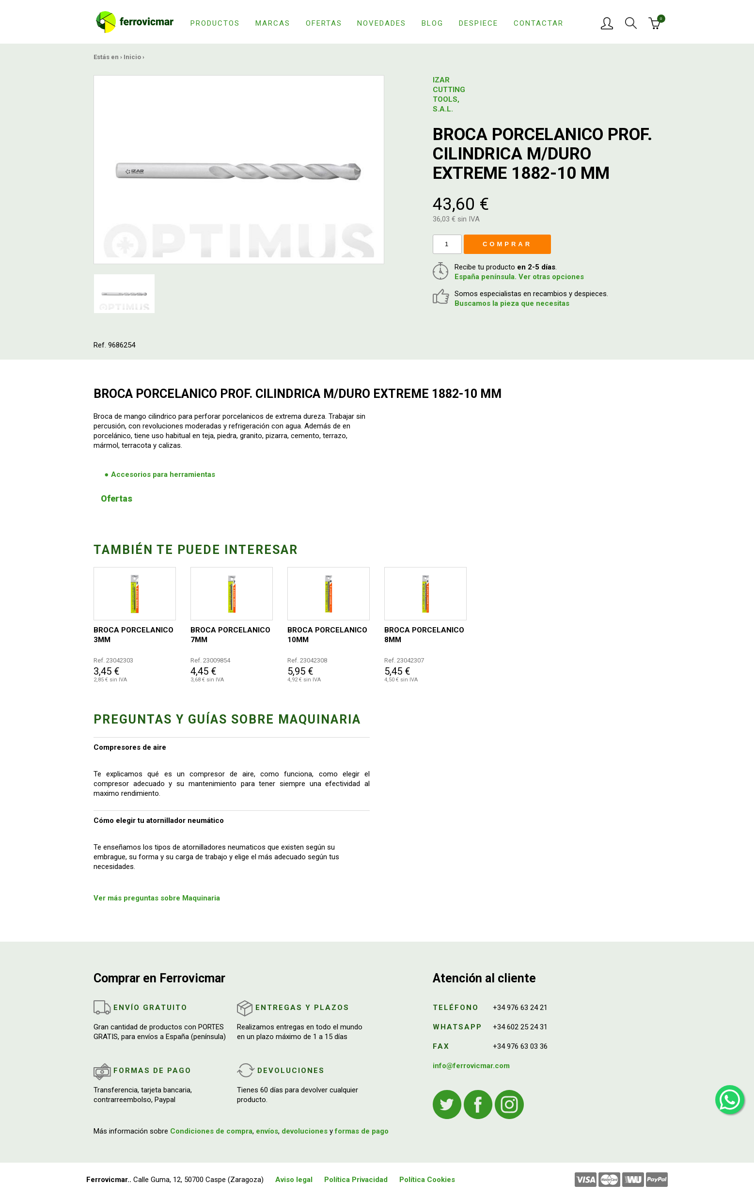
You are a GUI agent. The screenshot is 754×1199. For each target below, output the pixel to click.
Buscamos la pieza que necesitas (512, 303)
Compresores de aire (130, 747)
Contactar (539, 23)
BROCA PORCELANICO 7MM (230, 635)
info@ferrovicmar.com (471, 1065)
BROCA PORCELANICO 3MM (133, 635)
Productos (215, 23)
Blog (432, 23)
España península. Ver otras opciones (519, 276)
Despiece (478, 23)
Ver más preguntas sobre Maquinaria (157, 898)
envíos (267, 1131)
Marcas (272, 23)
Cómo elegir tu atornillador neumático (159, 820)
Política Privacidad (356, 1179)
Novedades (381, 23)
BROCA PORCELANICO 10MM (327, 635)
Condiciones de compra (211, 1131)
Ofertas (324, 23)
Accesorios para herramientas (163, 474)
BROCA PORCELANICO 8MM (424, 635)
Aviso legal (294, 1179)
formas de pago (362, 1131)
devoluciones (305, 1131)
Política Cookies (427, 1179)
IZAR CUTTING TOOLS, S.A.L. (449, 94)
